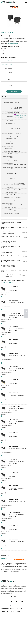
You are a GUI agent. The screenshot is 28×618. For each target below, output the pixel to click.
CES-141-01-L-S (13, 525)
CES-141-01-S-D (13, 446)
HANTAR (14, 91)
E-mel (10, 76)
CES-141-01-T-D (13, 499)
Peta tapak (4, 613)
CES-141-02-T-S (13, 326)
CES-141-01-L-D (13, 539)
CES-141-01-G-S (13, 419)
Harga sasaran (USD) (6, 64)
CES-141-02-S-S (13, 286)
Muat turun (20, 611)
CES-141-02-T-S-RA (14, 313)
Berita (12, 611)
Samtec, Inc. (17, 102)
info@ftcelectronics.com (12, 43)
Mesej (10, 85)
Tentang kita (20, 608)
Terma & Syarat (5, 605)
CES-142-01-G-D (13, 300)
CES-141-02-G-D (13, 486)
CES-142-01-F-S (13, 432)
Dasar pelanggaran (17, 605)
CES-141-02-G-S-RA (14, 340)
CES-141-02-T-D (13, 459)
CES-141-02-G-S (13, 379)
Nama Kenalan (8, 68)
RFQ (1, 296)
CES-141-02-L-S (13, 393)
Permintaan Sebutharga (7, 608)
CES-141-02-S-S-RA (14, 512)
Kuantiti (10, 60)
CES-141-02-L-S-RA (14, 406)
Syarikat (10, 72)
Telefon (10, 79)
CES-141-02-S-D (13, 366)
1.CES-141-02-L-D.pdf (21, 115)
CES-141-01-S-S (13, 472)
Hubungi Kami (4, 611)
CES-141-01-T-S (13, 353)
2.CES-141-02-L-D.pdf (21, 117)
